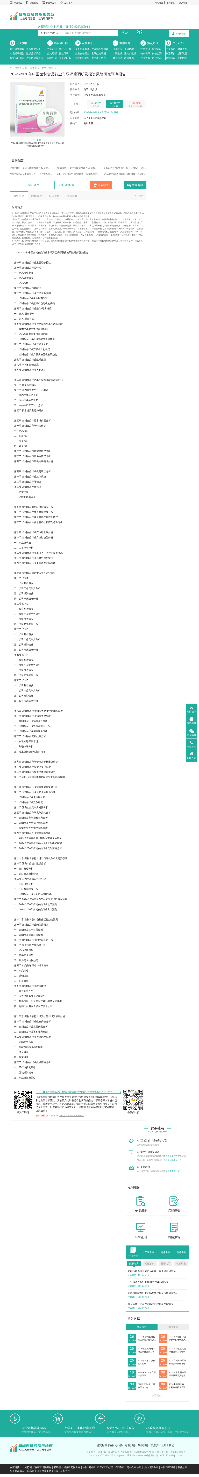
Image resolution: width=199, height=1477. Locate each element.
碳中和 (77, 38)
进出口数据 (130, 53)
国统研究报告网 (71, 1467)
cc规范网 (27, 1467)
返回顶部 (191, 709)
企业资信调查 (82, 53)
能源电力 (134, 1263)
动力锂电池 (115, 38)
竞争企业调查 (82, 57)
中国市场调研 (168, 1467)
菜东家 (30, 1470)
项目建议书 (65, 57)
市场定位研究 (98, 57)
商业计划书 (51, 2)
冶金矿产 (149, 1263)
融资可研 (52, 57)
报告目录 (18, 196)
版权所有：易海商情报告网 (136, 1452)
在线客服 (191, 721)
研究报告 (22, 43)
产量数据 (117, 53)
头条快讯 (145, 53)
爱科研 (57, 1467)
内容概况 (36, 196)
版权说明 (182, 53)
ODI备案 (119, 1467)
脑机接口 (85, 38)
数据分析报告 (33, 53)
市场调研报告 (17, 53)
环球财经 (157, 49)
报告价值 (54, 196)
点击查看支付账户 (173, 1171)
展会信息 (157, 57)
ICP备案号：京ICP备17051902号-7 (103, 1452)
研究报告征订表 (170, 1156)
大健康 (70, 38)
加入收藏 (183, 2)
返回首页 (68, 2)
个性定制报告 (66, 185)
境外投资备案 (151, 1467)
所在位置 (14, 67)
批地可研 (52, 53)
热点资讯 (152, 43)
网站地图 (159, 2)
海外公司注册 (134, 1467)
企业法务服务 (82, 49)
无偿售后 (170, 57)
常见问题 (182, 57)
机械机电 (181, 1263)
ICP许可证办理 (105, 1467)
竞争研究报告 (33, 49)
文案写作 (65, 1470)
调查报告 (34, 2)
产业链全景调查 (99, 49)
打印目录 (139, 195)
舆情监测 (157, 53)
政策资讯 (145, 49)
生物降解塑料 (103, 38)
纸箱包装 (41, 1470)
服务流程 (182, 49)
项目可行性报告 (42, 1467)
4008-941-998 (154, 32)
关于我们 (178, 43)
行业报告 (18, 2)
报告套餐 (72, 196)
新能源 (93, 38)
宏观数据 (129, 57)
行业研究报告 (17, 49)
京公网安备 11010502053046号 (169, 1452)
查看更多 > (157, 1395)
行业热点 (145, 57)
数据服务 (124, 43)
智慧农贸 (19, 1470)
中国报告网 (89, 1467)
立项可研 (52, 49)
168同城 (53, 1470)
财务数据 (117, 57)
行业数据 (117, 49)
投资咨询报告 (17, 57)
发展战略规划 (98, 53)
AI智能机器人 (60, 38)
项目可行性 (61, 43)
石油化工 (165, 1263)
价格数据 (129, 49)
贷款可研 (63, 53)
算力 (51, 38)
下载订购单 (32, 185)
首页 (24, 67)
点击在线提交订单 (173, 1159)
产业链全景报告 (34, 57)
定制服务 (87, 43)
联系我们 (171, 2)
